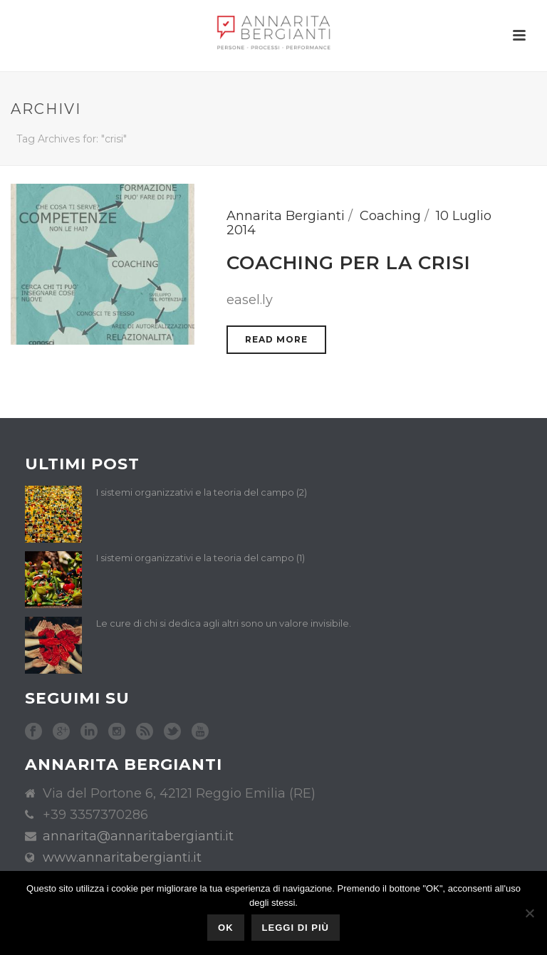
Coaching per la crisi (348, 262)
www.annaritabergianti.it (122, 857)
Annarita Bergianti (285, 216)
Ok (226, 927)
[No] (529, 913)
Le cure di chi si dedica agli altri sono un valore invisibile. (223, 623)
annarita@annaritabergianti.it (138, 836)
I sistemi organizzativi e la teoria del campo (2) (201, 492)
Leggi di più (295, 927)
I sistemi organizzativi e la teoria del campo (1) (200, 557)
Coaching (390, 216)
